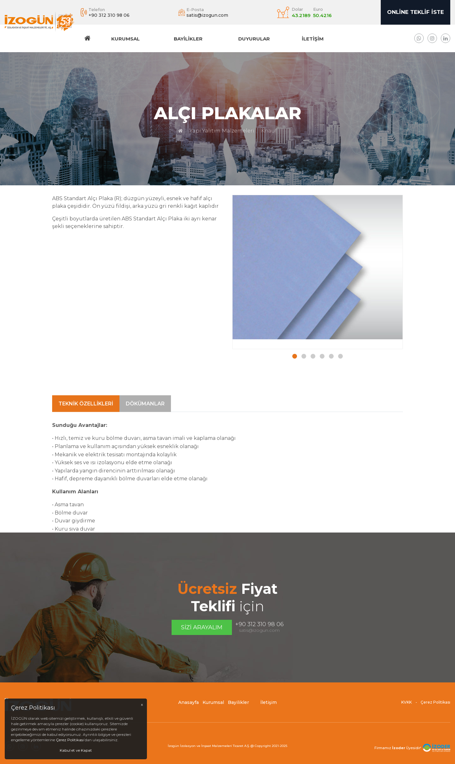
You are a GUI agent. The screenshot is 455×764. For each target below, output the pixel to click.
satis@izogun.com (259, 630)
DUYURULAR (254, 39)
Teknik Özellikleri (85, 481)
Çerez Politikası (435, 707)
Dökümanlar (145, 481)
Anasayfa (188, 707)
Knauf (269, 131)
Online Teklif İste (415, 12)
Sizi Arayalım (201, 627)
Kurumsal (125, 39)
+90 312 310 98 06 (259, 624)
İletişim (313, 39)
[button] (294, 357)
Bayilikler (188, 39)
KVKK (406, 707)
